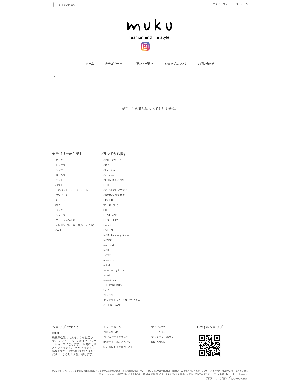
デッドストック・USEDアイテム (121, 300)
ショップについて (176, 63)
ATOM (161, 342)
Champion (109, 170)
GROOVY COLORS (114, 195)
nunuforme (109, 260)
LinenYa (107, 225)
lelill (105, 210)
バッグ (59, 210)
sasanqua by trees (113, 270)
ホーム (90, 63)
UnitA (106, 290)
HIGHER (108, 200)
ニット (59, 180)
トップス (60, 165)
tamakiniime (110, 280)
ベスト (59, 185)
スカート (60, 200)
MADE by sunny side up (116, 235)
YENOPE (108, 295)
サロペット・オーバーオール (71, 190)
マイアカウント (221, 3)
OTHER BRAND (112, 305)
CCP (106, 165)
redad (106, 265)
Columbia (108, 175)
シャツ (59, 170)
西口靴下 (108, 255)
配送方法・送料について (117, 342)
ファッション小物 (65, 220)
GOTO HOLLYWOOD (115, 190)
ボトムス (60, 175)
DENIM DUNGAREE (114, 180)
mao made (109, 245)
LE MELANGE (111, 215)
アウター (60, 160)
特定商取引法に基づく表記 (118, 347)
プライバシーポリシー (163, 337)
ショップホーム (112, 327)
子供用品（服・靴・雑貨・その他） (75, 225)
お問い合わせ (206, 63)
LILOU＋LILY (110, 220)
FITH (106, 185)
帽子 (57, 205)
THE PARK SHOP (113, 285)
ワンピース (61, 195)
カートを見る (158, 332)
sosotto (107, 275)
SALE (58, 230)
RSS (153, 342)
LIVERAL (108, 230)
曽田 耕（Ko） (111, 205)
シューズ (60, 215)
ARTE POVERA (112, 160)
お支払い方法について (115, 337)
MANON (108, 240)
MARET (107, 250)
